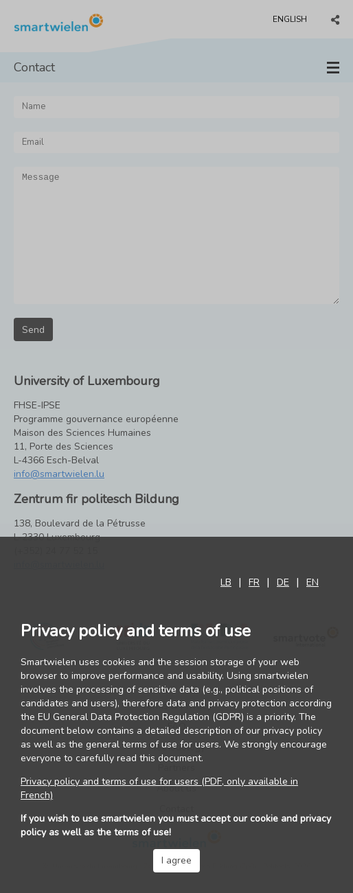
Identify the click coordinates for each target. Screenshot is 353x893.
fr (254, 582)
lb (225, 582)
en (312, 582)
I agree (176, 860)
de (283, 582)
